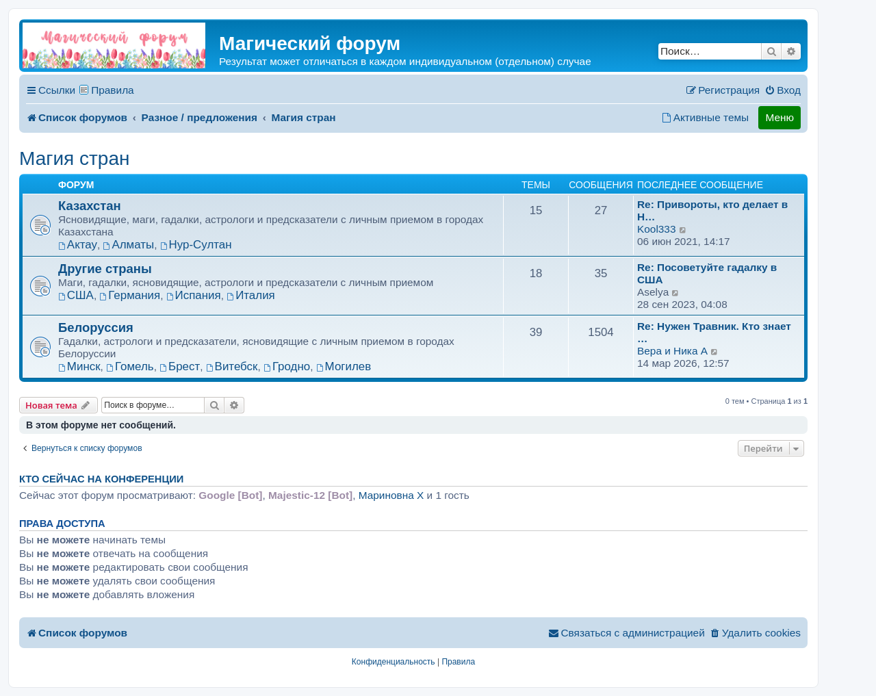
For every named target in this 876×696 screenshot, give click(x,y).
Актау (77, 244)
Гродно (286, 366)
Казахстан (89, 205)
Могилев (343, 366)
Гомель (129, 366)
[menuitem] (782, 90)
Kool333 (656, 229)
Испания (193, 295)
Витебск (232, 366)
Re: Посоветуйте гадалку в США (707, 273)
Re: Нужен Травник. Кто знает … (714, 332)
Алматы (129, 244)
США (76, 295)
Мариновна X (391, 495)
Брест (179, 366)
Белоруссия (95, 327)
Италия (250, 295)
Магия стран (74, 158)
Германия (129, 295)
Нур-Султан (196, 244)
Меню (779, 117)
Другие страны (105, 268)
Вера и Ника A (672, 351)
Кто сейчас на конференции (101, 479)
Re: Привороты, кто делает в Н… (712, 210)
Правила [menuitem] (112, 90)
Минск (79, 366)
